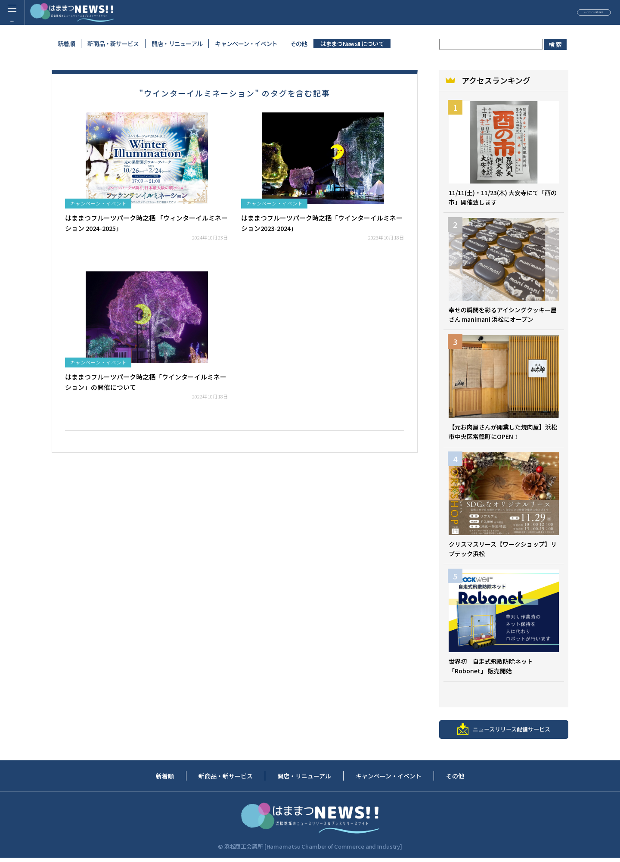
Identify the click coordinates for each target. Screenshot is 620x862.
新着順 (66, 43)
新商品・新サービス (113, 43)
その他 (298, 43)
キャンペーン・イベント (246, 43)
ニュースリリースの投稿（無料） (549, 14)
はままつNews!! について (352, 43)
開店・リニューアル (177, 43)
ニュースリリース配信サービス (503, 732)
